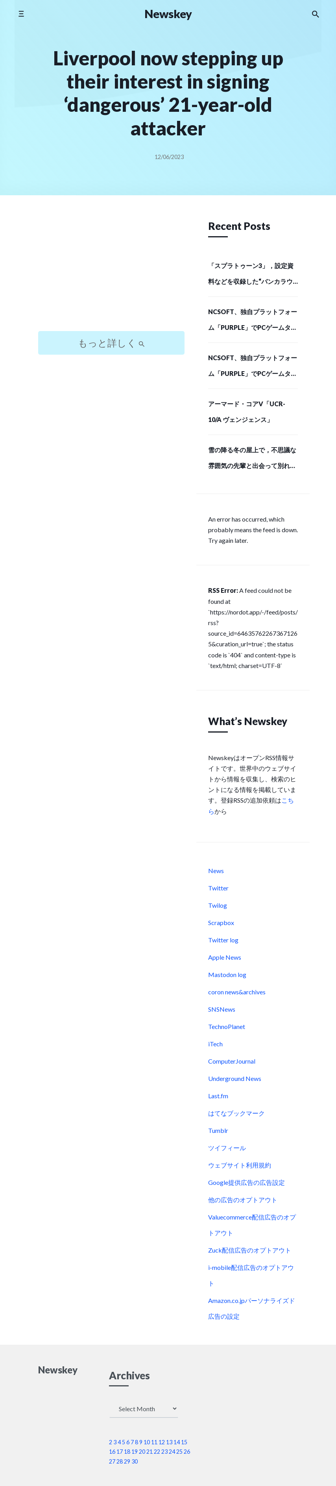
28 (119, 1461)
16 (112, 1451)
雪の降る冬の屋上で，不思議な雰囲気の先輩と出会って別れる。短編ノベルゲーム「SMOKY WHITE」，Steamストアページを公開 (252, 460)
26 (187, 1451)
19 (134, 1451)
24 (172, 1451)
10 (147, 1442)
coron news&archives (237, 992)
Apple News (224, 957)
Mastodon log (227, 974)
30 (134, 1461)
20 (142, 1451)
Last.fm (218, 1095)
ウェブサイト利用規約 (239, 1165)
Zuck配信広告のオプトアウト (249, 1250)
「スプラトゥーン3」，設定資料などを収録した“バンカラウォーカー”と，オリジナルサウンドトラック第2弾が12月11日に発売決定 (251, 276)
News (216, 870)
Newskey (168, 13)
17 (119, 1451)
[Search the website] (315, 13)
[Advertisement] (111, 270)
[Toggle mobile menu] (21, 13)
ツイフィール (227, 1147)
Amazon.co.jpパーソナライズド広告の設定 (251, 1308)
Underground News (234, 1078)
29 (127, 1461)
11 (154, 1442)
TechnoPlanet (226, 1026)
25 (179, 1451)
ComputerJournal (231, 1061)
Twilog (217, 905)
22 (157, 1451)
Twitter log (223, 940)
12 (162, 1442)
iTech (215, 1043)
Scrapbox (221, 922)
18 (127, 1451)
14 (177, 1442)
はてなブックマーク (236, 1113)
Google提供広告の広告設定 (246, 1182)
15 (184, 1442)
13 (169, 1442)
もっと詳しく (111, 342)
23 (164, 1451)
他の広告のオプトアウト (242, 1199)
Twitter (218, 888)
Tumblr (218, 1130)
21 (149, 1451)
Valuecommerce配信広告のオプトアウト (252, 1224)
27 (112, 1461)
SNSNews (221, 1009)
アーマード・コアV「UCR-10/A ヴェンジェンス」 (246, 411)
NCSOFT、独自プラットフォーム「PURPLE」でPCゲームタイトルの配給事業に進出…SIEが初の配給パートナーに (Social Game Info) (253, 322)
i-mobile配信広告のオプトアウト (251, 1275)
